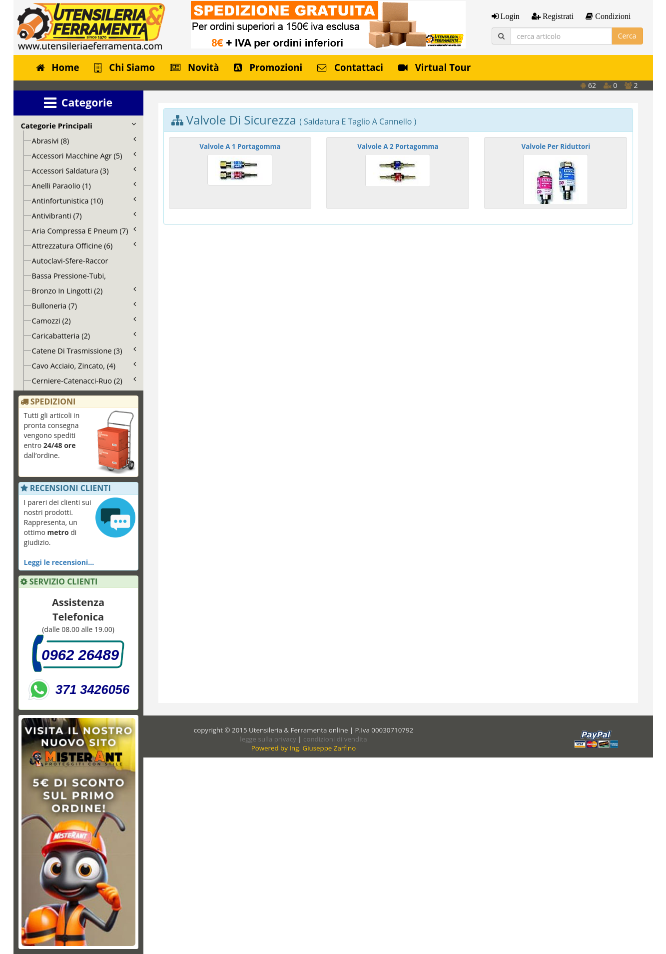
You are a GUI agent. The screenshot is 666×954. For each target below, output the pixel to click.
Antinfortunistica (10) (84, 201)
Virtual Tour (434, 67)
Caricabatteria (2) (84, 335)
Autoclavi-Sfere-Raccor (70, 261)
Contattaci (350, 67)
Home (57, 67)
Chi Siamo (124, 67)
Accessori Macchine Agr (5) (84, 155)
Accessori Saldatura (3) (84, 171)
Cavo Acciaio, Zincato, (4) (84, 365)
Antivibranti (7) (84, 215)
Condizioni (612, 16)
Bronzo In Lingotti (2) (84, 291)
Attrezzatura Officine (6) (84, 245)
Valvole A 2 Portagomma (397, 146)
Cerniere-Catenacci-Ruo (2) (84, 381)
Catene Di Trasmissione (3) (84, 351)
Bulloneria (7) (84, 305)
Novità (194, 67)
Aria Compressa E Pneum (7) (84, 231)
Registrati (557, 16)
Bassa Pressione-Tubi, (69, 275)
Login (509, 16)
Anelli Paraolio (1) (84, 185)
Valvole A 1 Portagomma (239, 146)
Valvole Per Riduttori (556, 146)
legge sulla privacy (268, 739)
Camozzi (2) (84, 321)
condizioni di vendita (335, 739)
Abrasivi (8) (84, 141)
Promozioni (268, 67)
